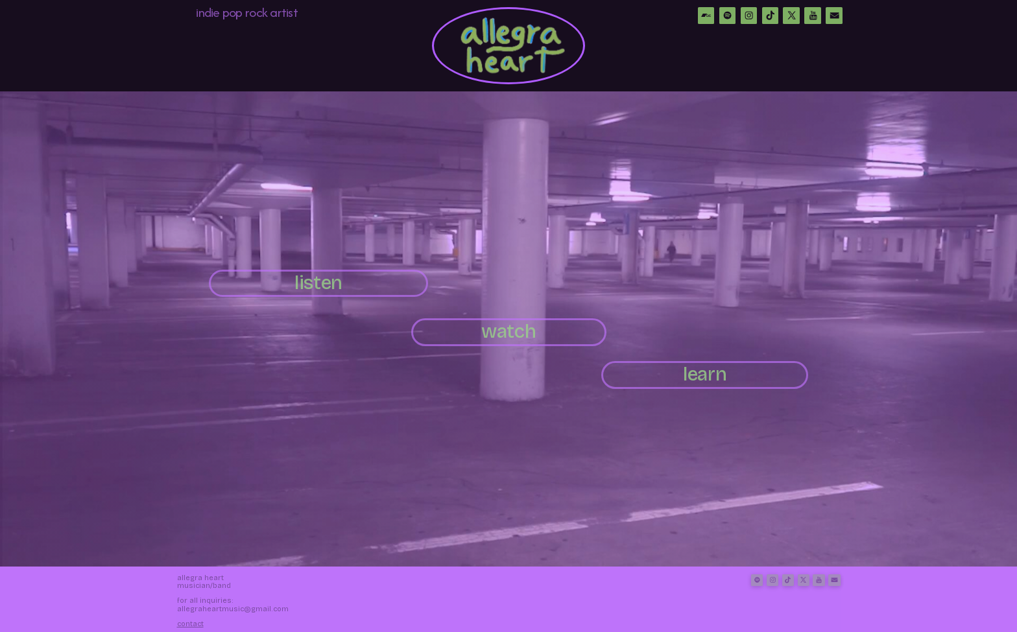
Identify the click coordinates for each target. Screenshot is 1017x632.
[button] (706, 15)
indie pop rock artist (247, 12)
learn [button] (704, 374)
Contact (190, 624)
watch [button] (508, 331)
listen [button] (318, 283)
